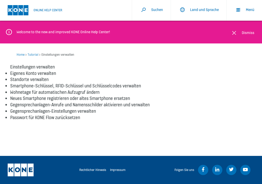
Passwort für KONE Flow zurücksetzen (45, 117)
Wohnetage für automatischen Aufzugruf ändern (55, 92)
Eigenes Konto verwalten (33, 73)
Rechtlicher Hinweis (92, 170)
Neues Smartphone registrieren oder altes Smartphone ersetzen (70, 98)
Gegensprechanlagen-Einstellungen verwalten (53, 111)
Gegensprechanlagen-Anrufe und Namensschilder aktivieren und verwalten (80, 105)
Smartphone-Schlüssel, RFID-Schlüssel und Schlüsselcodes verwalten (75, 86)
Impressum (117, 170)
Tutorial (33, 54)
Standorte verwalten (29, 79)
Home (21, 54)
